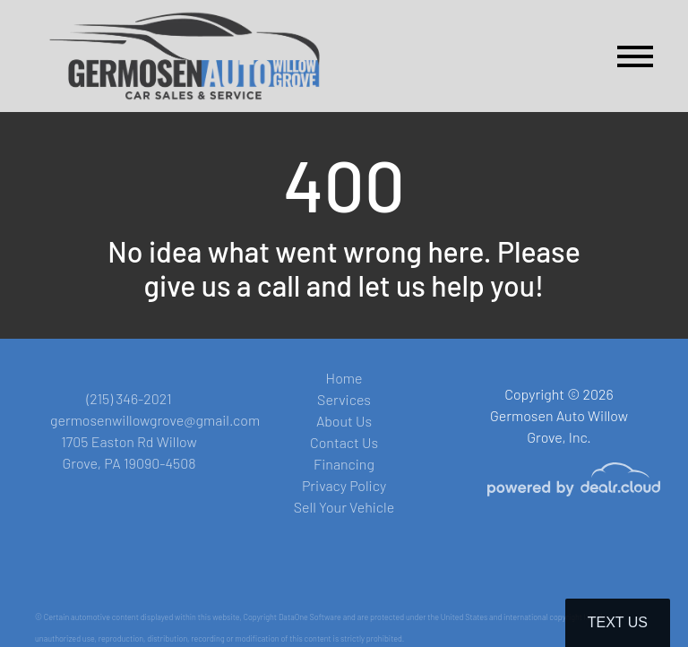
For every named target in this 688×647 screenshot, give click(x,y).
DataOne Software (310, 617)
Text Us (618, 622)
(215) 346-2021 (128, 398)
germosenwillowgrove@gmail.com (155, 419)
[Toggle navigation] (635, 56)
